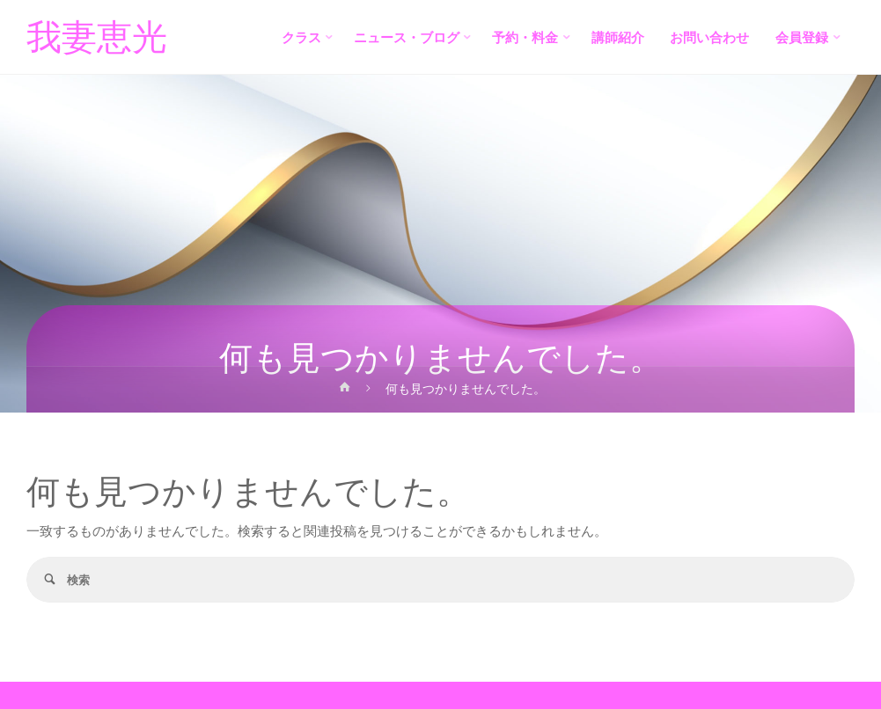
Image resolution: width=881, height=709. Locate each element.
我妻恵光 (96, 38)
